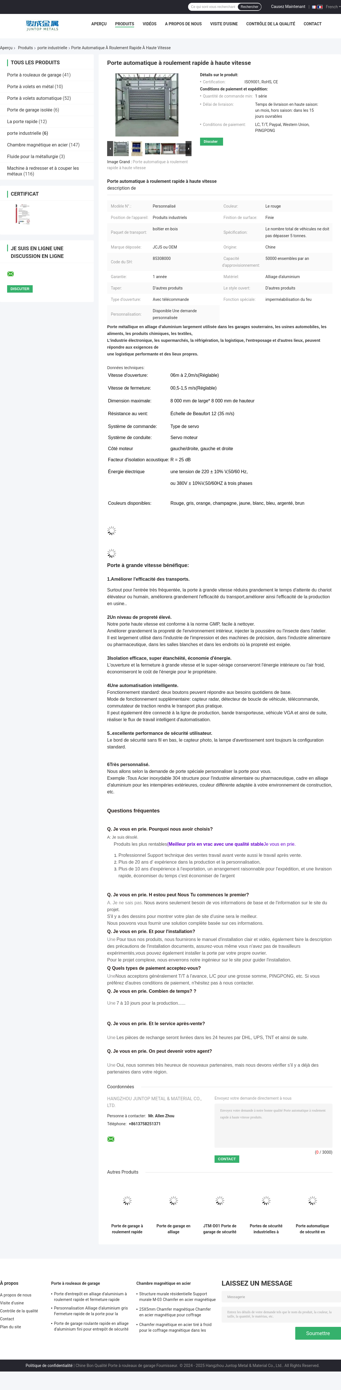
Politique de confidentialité (49, 1365)
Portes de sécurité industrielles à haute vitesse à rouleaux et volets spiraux (266, 1229)
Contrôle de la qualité (270, 24)
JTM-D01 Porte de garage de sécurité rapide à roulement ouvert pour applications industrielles (219, 1229)
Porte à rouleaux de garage (34, 75)
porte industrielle (52, 47)
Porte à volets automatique (34, 98)
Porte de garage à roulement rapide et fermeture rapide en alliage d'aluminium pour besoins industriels (127, 1229)
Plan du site (10, 1327)
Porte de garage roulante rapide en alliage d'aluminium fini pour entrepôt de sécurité (91, 1326)
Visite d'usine (224, 24)
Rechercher (249, 7)
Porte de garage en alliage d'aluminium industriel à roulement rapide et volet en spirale (173, 1229)
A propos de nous (183, 24)
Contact (313, 24)
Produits (124, 24)
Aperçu (99, 24)
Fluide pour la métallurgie (32, 156)
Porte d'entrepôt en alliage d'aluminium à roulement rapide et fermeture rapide (90, 1297)
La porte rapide (22, 121)
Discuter (211, 141)
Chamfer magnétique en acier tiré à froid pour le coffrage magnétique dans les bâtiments (175, 1328)
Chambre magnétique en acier (37, 145)
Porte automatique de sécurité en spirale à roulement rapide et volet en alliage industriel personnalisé (312, 1229)
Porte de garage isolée (29, 110)
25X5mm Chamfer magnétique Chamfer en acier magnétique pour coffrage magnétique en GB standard (175, 1313)
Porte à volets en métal (30, 86)
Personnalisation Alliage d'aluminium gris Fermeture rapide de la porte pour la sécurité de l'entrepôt (91, 1312)
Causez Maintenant (288, 6)
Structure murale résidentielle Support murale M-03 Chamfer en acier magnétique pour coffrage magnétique (177, 1298)
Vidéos (150, 24)
